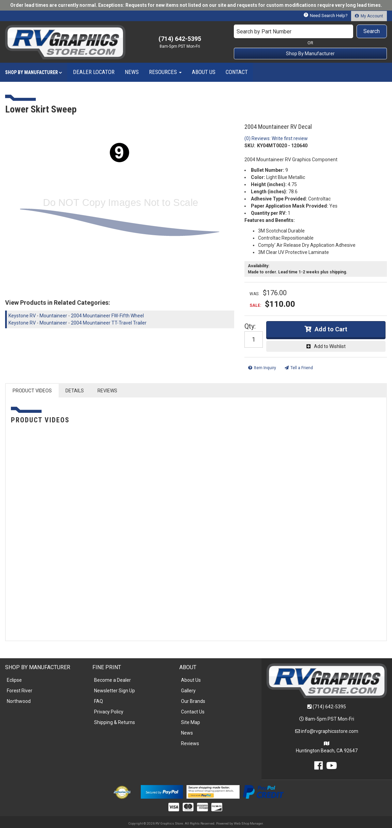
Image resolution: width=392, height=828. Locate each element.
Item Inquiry (265, 367)
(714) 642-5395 (329, 706)
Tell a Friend (301, 367)
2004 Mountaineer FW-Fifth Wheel (107, 315)
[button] (310, 31)
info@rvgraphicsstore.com (329, 731)
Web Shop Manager (248, 823)
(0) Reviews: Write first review (276, 138)
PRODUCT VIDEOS (32, 390)
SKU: (249, 145)
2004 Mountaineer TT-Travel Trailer (109, 323)
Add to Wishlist (330, 346)
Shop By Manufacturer (310, 53)
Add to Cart (331, 329)
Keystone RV (22, 315)
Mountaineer (53, 315)
